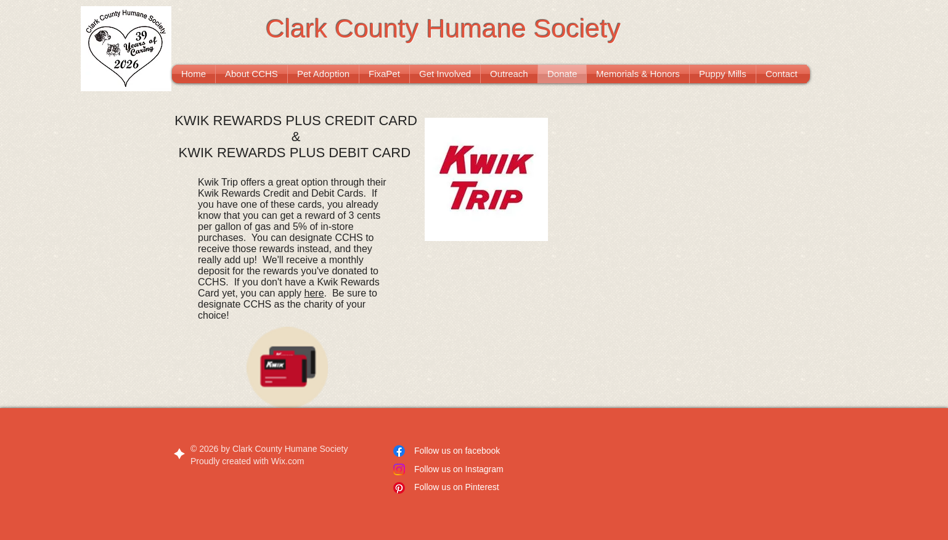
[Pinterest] (399, 488)
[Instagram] (399, 469)
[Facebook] (399, 451)
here (314, 293)
